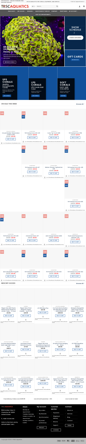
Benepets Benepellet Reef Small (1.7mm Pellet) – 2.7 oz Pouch (77, 380)
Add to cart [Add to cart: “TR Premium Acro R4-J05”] (75, 171)
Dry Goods (21, 11)
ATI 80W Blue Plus (43, 308)
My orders (42, 410)
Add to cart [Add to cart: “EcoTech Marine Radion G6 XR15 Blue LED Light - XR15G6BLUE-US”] (25, 386)
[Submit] (57, 6)
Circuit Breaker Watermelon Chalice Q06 (10, 133)
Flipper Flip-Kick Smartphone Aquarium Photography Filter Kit (43, 345)
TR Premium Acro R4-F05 (32, 272)
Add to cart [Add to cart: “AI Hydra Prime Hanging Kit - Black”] (60, 349)
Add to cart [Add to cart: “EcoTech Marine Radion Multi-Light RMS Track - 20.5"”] (8, 351)
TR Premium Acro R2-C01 (32, 133)
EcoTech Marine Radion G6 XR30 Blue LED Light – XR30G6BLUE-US (60, 309)
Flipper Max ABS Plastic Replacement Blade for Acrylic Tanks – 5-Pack (8, 309)
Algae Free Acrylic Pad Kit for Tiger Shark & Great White (60, 380)
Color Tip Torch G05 (53, 133)
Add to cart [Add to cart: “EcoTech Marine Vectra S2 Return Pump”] (8, 385)
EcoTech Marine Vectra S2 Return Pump (8, 379)
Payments (56, 413)
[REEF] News (63, 11)
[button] (79, 6)
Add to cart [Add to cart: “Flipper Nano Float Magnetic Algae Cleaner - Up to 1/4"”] (25, 315)
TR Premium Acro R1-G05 (75, 201)
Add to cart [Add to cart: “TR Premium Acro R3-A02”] (75, 276)
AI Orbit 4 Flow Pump (43, 379)
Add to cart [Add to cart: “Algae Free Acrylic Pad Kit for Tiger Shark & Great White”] (60, 386)
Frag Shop (12, 11)
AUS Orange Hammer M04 (54, 236)
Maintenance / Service (42, 11)
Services (69, 414)
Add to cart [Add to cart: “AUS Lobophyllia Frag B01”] (10, 276)
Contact (70, 420)
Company (54, 11)
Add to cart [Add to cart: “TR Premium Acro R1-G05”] (75, 206)
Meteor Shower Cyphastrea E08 (53, 168)
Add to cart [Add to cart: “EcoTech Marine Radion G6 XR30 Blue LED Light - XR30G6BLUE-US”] (60, 315)
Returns (55, 422)
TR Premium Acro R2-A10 (10, 236)
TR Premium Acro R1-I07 (32, 167)
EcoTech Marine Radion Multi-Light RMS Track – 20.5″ (8, 345)
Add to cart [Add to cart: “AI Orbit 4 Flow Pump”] (43, 383)
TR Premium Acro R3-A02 (75, 272)
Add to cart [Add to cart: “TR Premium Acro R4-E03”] (53, 276)
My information (44, 417)
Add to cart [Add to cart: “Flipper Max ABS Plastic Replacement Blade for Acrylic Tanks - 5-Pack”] (8, 315)
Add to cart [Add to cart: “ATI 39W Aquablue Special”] (77, 349)
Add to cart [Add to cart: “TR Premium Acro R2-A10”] (10, 240)
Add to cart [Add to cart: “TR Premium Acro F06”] (75, 137)
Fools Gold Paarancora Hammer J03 (75, 236)
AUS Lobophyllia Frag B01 (10, 272)
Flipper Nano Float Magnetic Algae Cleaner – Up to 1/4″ (26, 309)
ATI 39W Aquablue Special (77, 344)
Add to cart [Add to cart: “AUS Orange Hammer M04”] (53, 240)
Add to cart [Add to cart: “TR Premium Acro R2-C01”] (32, 137)
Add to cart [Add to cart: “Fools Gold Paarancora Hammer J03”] (75, 242)
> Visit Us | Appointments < (77, 1)
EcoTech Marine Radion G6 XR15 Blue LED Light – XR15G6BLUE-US (25, 380)
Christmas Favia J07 (32, 236)
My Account (73, 11)
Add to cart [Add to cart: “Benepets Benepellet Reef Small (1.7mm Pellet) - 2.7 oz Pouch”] (77, 386)
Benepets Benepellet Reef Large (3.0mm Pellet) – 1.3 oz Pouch (77, 309)
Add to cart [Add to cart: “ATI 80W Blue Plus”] (43, 312)
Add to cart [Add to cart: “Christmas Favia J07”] (32, 240)
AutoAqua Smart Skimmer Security (25, 344)
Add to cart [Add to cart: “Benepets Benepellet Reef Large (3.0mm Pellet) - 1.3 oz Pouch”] (77, 315)
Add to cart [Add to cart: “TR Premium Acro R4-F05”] (32, 276)
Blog (68, 417)
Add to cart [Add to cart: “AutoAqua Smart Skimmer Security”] (25, 349)
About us (70, 410)
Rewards (30, 11)
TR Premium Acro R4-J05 (75, 167)
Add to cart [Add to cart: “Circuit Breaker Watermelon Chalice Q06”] (10, 139)
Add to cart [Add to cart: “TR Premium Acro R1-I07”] (32, 171)
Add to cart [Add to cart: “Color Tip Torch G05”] (53, 137)
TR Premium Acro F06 (75, 133)
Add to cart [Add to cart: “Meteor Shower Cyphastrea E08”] (53, 173)
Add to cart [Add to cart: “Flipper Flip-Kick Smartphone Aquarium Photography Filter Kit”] (43, 351)
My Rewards (42, 414)
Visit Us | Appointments (43, 14)
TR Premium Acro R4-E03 (53, 272)
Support (55, 425)
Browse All (80, 104)
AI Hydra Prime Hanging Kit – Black (60, 344)
